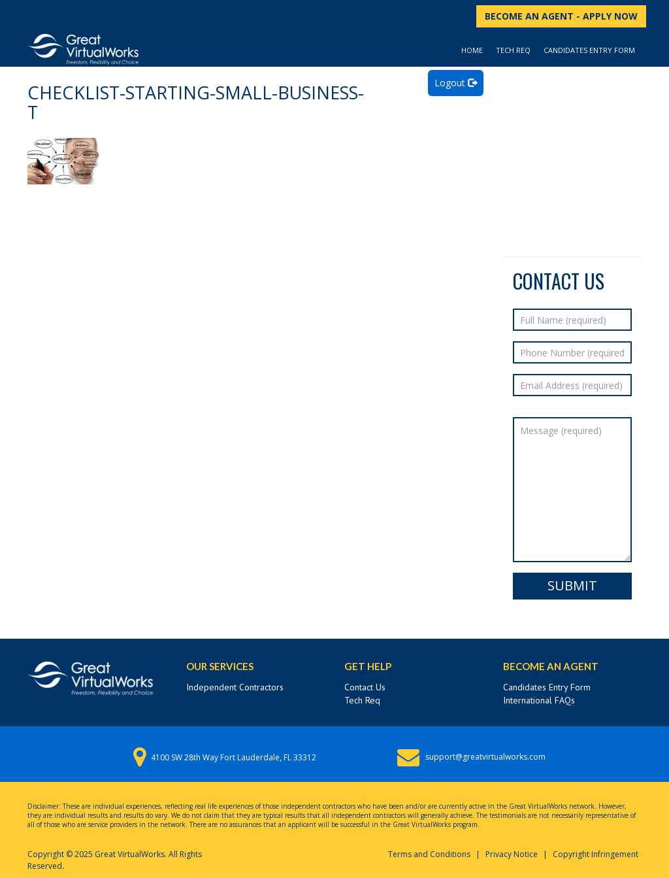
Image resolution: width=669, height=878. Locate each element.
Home (472, 50)
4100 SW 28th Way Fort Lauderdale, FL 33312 (233, 757)
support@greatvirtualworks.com (485, 756)
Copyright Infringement (595, 854)
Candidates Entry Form (589, 50)
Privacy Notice (511, 854)
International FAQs (539, 700)
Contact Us (364, 687)
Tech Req (513, 50)
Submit (572, 585)
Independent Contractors (235, 687)
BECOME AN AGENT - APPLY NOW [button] (561, 16)
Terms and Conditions (429, 854)
